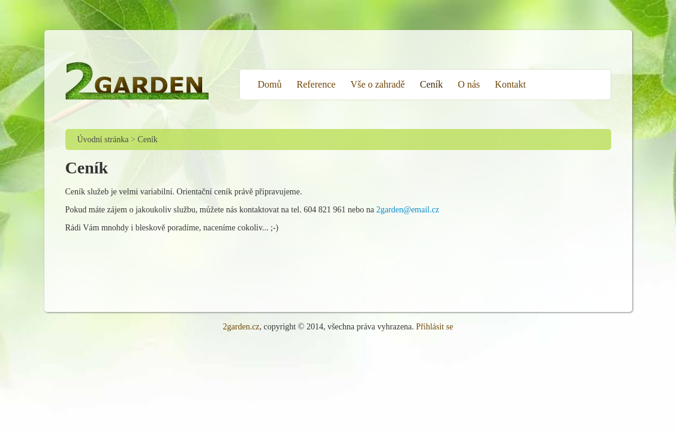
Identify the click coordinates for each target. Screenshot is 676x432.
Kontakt (510, 84)
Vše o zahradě (377, 84)
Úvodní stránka (103, 139)
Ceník (431, 84)
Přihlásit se (434, 326)
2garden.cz (241, 326)
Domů (270, 84)
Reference (316, 84)
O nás (469, 84)
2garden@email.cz (407, 209)
